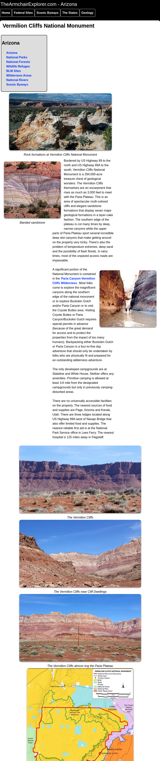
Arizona (11, 52)
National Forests (18, 61)
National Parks (16, 57)
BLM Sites (13, 71)
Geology (87, 12)
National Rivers (17, 80)
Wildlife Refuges (18, 66)
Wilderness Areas (19, 75)
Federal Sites (23, 12)
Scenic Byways (48, 12)
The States (70, 12)
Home (6, 12)
